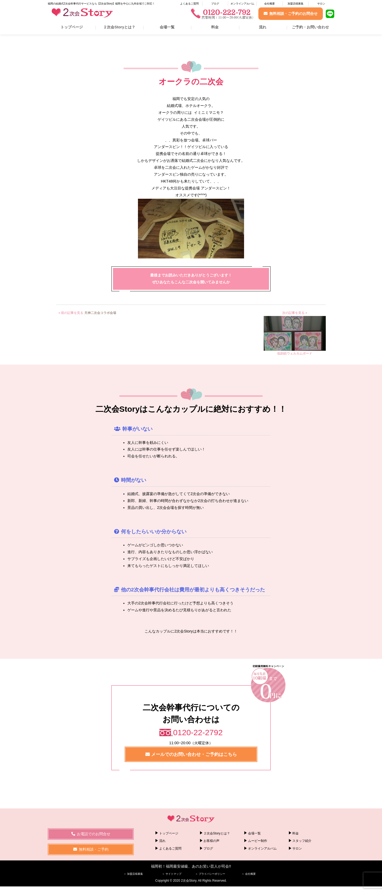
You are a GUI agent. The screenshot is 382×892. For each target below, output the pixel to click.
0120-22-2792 (198, 732)
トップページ (71, 27)
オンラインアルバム (242, 3)
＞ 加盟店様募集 (133, 873)
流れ (262, 27)
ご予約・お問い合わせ (310, 27)
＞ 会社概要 (249, 873)
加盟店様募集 (295, 3)
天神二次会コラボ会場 (100, 313)
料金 (215, 27)
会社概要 (269, 3)
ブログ (215, 3)
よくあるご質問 (189, 3)
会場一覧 (167, 27)
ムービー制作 (257, 841)
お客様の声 (211, 841)
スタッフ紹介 (301, 841)
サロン (321, 3)
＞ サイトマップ (171, 873)
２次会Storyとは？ (119, 27)
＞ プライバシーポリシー (210, 873)
